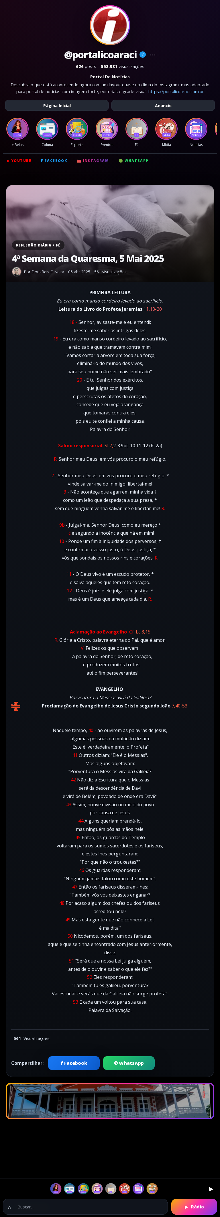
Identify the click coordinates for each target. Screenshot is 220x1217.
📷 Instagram (93, 160)
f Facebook (54, 160)
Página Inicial (57, 105)
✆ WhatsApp (129, 1063)
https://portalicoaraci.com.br (176, 91)
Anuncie (163, 105)
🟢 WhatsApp (133, 160)
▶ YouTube (19, 160)
